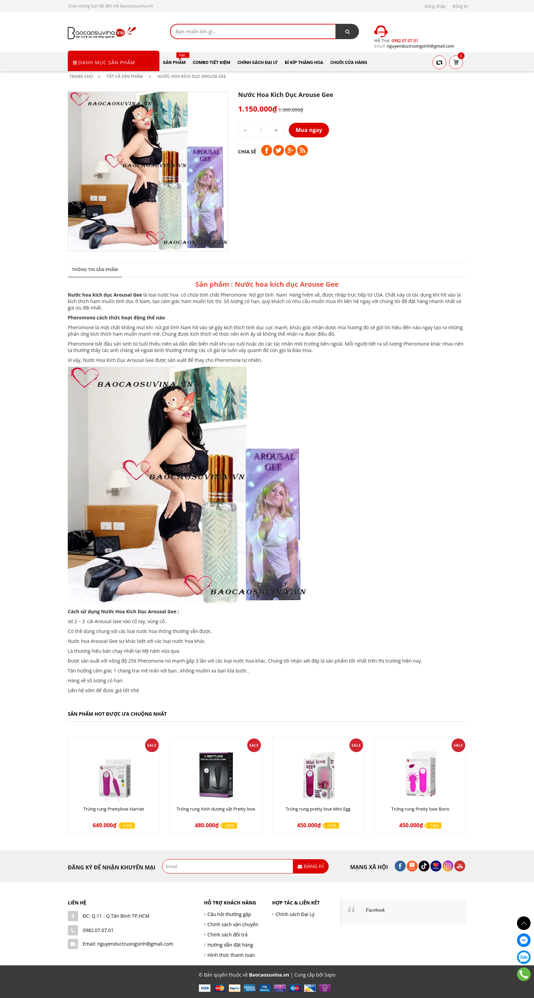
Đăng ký (460, 6)
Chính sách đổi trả (227, 934)
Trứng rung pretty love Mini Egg (318, 809)
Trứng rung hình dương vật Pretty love (216, 809)
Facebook (375, 910)
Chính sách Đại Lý (295, 914)
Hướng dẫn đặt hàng (230, 945)
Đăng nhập (435, 6)
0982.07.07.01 (98, 930)
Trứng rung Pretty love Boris (420, 809)
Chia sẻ (247, 151)
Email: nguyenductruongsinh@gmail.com (128, 944)
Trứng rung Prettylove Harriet (113, 809)
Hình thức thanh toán (231, 955)
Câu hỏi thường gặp (229, 914)
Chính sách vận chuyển (232, 924)
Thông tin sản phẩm (95, 269)
